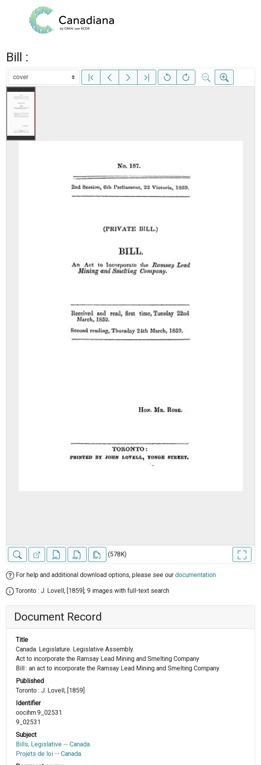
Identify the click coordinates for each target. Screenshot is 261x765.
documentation (195, 575)
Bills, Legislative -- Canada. (53, 744)
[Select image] (44, 77)
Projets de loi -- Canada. (49, 753)
